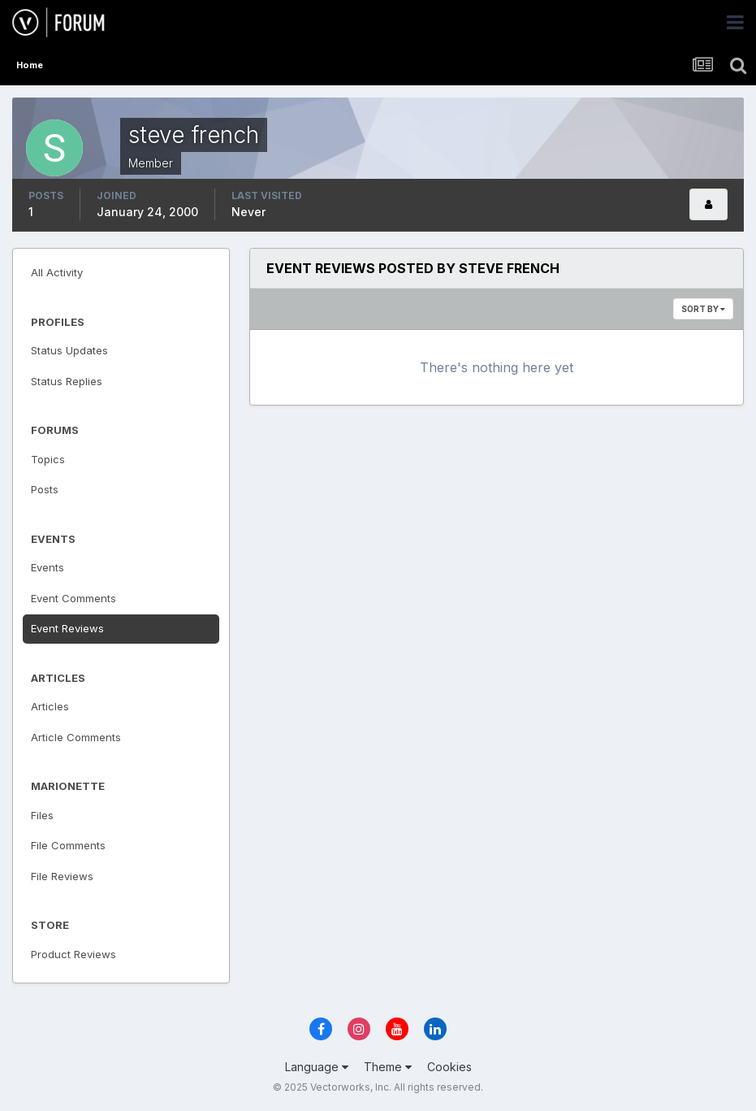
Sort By (703, 309)
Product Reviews (73, 954)
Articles (50, 706)
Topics (48, 459)
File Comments (68, 845)
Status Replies (66, 381)
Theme (388, 1067)
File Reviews (62, 876)
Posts (44, 489)
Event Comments (73, 598)
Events (47, 567)
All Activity (57, 272)
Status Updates (69, 350)
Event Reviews (67, 628)
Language (316, 1067)
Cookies (449, 1067)
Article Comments (76, 737)
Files (42, 815)
